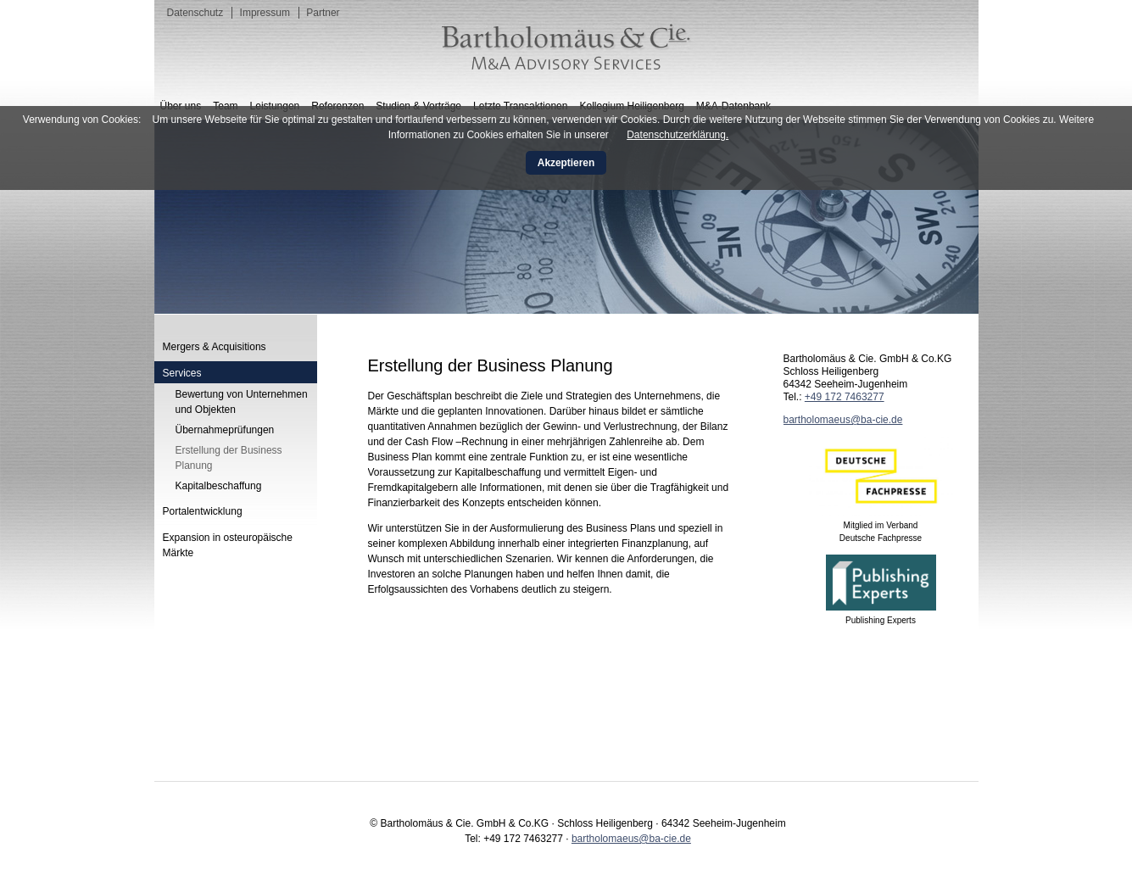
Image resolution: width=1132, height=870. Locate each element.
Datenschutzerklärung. (677, 135)
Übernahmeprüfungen (225, 430)
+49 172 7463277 (844, 397)
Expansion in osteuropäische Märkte (228, 545)
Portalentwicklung (203, 511)
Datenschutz (195, 13)
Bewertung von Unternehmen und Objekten (242, 401)
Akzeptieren (566, 163)
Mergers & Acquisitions (214, 347)
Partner (322, 13)
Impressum (265, 13)
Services (182, 373)
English (946, 85)
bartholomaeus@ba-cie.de (843, 420)
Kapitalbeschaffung (219, 486)
